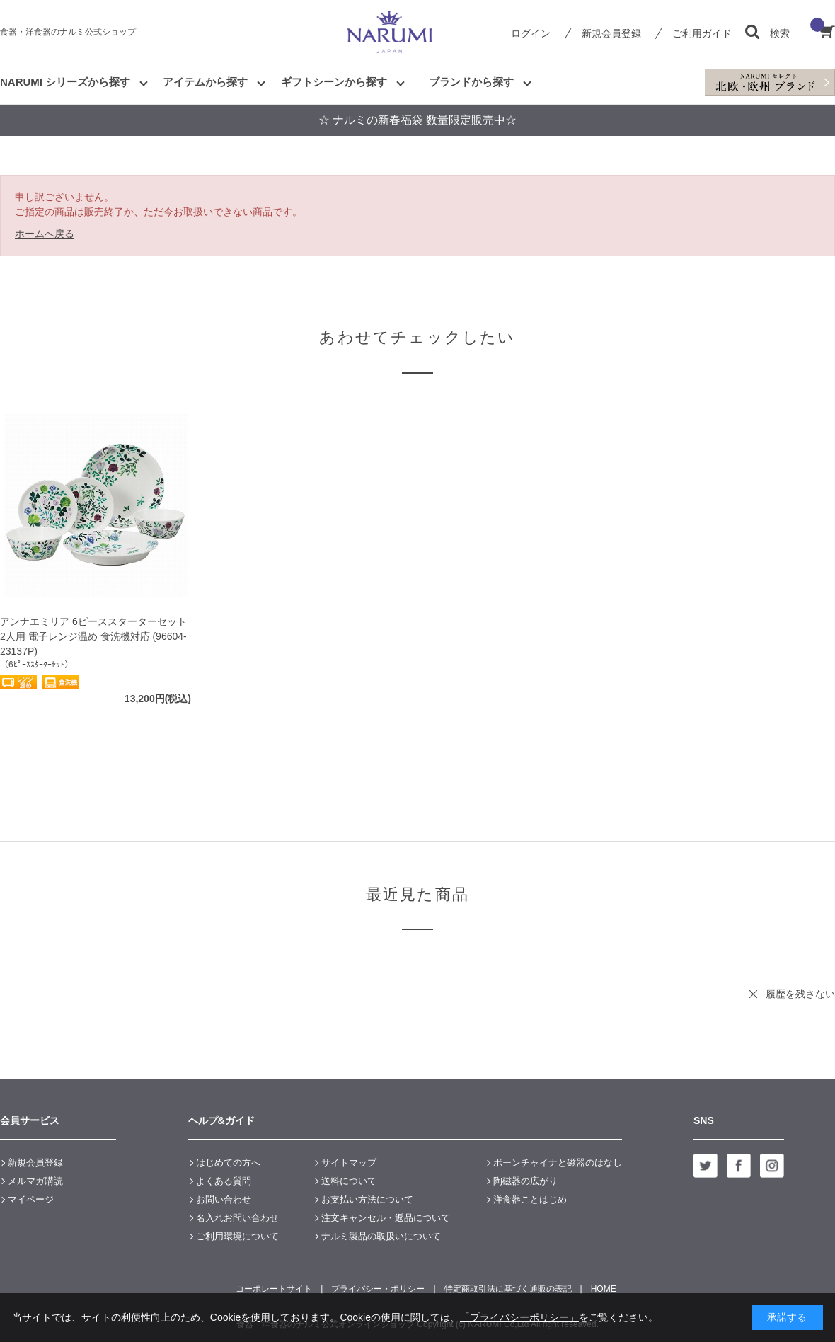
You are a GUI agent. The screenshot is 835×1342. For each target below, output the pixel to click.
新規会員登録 (611, 33)
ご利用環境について (237, 1236)
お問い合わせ (223, 1199)
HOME (603, 1289)
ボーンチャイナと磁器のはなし (557, 1162)
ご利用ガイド (702, 33)
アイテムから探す (205, 82)
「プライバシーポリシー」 (519, 1317)
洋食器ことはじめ (530, 1199)
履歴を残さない (800, 993)
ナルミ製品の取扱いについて (381, 1236)
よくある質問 (223, 1181)
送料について (348, 1181)
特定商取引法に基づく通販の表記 (508, 1289)
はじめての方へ (228, 1162)
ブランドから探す (471, 82)
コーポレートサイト (274, 1289)
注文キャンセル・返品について (385, 1217)
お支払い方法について (367, 1199)
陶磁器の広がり (525, 1181)
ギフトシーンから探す (334, 82)
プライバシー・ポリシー (378, 1289)
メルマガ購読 (35, 1181)
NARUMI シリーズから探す (65, 82)
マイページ (31, 1199)
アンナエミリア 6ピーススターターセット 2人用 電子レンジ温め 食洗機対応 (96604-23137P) (93, 636)
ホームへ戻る (44, 233)
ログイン (531, 33)
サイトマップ (348, 1162)
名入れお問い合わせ (237, 1217)
